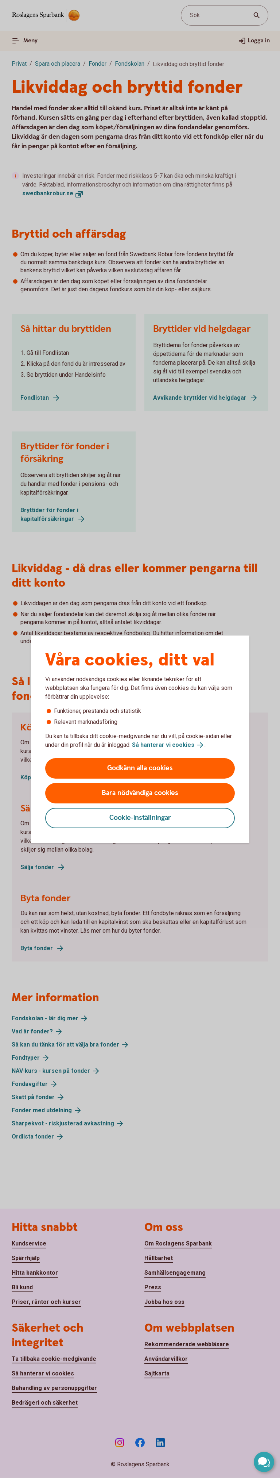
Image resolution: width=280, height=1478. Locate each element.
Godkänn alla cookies (140, 768)
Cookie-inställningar (140, 817)
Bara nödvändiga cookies (140, 793)
